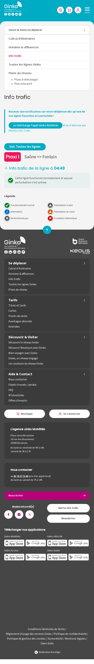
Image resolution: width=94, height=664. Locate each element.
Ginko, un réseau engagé (23, 358)
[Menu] (86, 10)
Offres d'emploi (17, 401)
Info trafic (15, 56)
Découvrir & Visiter (23, 337)
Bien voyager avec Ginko (22, 353)
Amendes (14, 327)
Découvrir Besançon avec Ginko (27, 348)
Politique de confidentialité (70, 634)
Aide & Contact (20, 374)
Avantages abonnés (20, 321)
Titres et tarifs (17, 306)
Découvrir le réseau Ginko (23, 343)
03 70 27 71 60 (21, 476)
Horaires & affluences (24, 47)
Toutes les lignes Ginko (25, 64)
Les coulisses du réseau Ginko (25, 364)
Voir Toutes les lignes (25, 146)
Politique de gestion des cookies (26, 639)
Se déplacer (17, 263)
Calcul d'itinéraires (22, 39)
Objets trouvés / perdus (22, 385)
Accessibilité (55, 639)
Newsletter (68, 519)
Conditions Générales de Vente (46, 630)
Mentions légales (75, 639)
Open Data (47, 644)
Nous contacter (17, 380)
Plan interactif (23, 84)
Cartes (12, 311)
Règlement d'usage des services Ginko (28, 634)
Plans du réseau (20, 73)
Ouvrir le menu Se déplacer (25, 30)
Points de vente (17, 316)
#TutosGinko (16, 395)
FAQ (10, 390)
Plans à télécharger (26, 80)
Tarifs (12, 300)
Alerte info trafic (68, 508)
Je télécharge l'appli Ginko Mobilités (35, 125)
